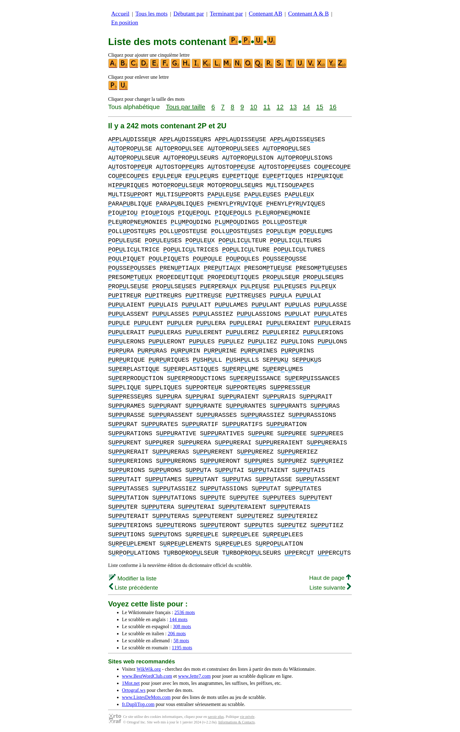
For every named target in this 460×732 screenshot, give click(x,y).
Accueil (120, 13)
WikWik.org (149, 669)
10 (253, 106)
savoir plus (216, 717)
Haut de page (330, 578)
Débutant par (188, 13)
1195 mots (182, 647)
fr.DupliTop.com (138, 704)
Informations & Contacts (236, 722)
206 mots (177, 633)
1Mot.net (131, 683)
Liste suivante (330, 587)
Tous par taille (185, 106)
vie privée (247, 717)
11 (266, 106)
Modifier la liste (132, 578)
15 (319, 106)
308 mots (182, 626)
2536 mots (184, 612)
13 (293, 106)
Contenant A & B (308, 13)
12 (280, 106)
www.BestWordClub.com (147, 676)
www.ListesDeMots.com (146, 697)
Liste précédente (133, 587)
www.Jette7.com (194, 676)
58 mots (181, 640)
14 (306, 106)
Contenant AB (265, 13)
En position (124, 22)
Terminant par (226, 13)
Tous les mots (151, 13)
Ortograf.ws (133, 690)
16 (332, 106)
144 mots (178, 619)
